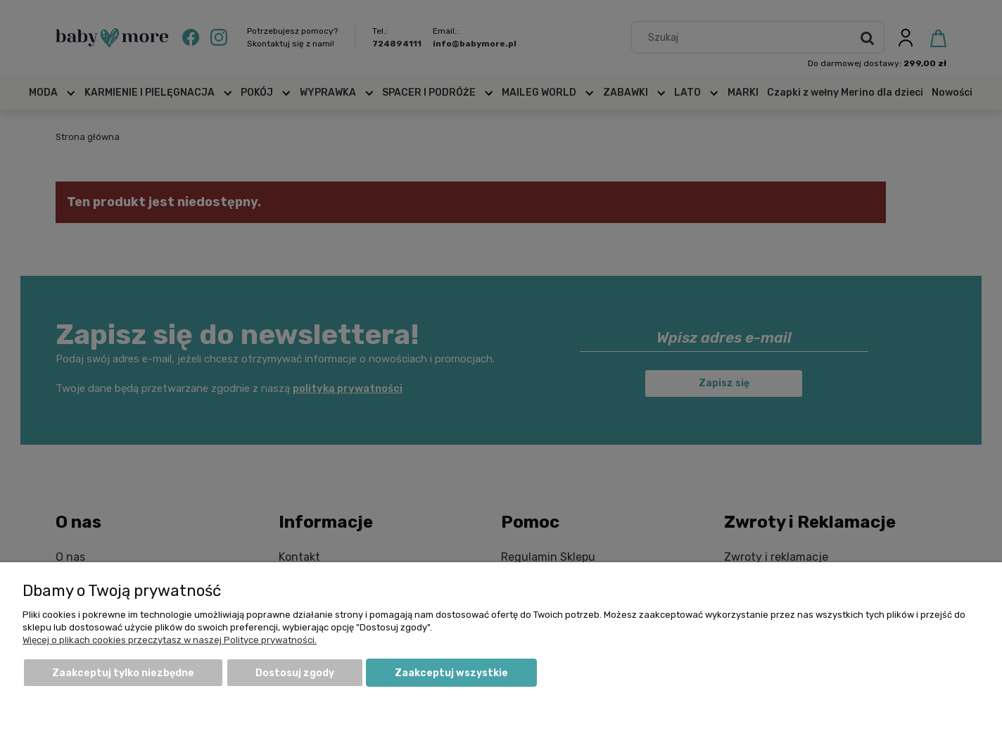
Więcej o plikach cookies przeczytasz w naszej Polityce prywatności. (170, 640)
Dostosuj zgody (294, 673)
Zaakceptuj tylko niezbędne (123, 673)
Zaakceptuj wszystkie (451, 673)
